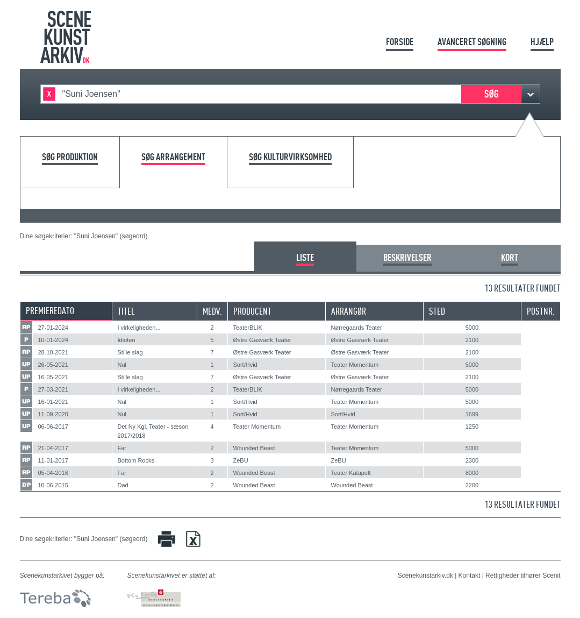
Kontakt (470, 575)
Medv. (212, 311)
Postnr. (541, 311)
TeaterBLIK (247, 327)
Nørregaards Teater (356, 327)
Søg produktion (70, 157)
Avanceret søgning (472, 41)
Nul (122, 364)
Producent (252, 311)
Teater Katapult (351, 473)
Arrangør (348, 311)
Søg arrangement (173, 157)
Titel (126, 311)
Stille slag (130, 352)
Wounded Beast (254, 448)
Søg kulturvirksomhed (290, 157)
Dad (123, 485)
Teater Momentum (355, 364)
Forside (399, 41)
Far (122, 448)
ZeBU (240, 460)
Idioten (126, 340)
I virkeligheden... (139, 327)
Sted (437, 311)
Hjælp (542, 41)
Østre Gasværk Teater (262, 340)
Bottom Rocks (136, 460)
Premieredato (50, 310)
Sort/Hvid (245, 364)
